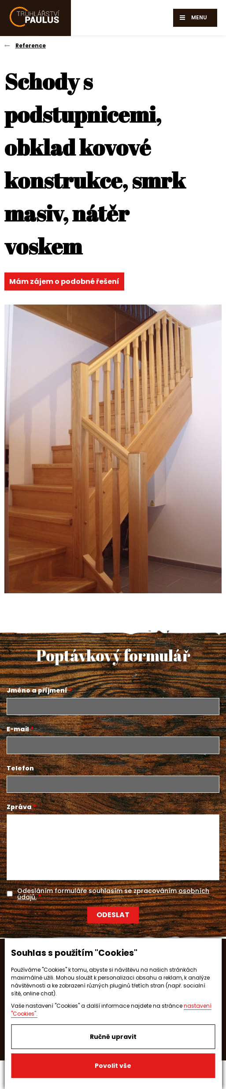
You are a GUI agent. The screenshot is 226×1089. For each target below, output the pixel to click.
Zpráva (19, 806)
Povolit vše (113, 1065)
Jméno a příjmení (37, 690)
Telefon (20, 768)
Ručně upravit (113, 1036)
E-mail (18, 729)
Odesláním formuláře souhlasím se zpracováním (113, 894)
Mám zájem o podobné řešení (64, 281)
